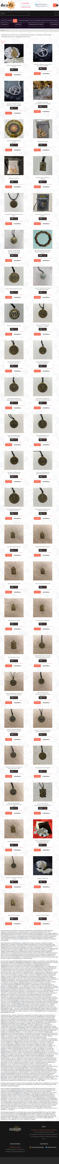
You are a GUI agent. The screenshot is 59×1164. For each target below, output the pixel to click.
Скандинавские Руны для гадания (10, 34)
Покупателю (15, 1144)
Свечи (31, 20)
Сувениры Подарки (40, 20)
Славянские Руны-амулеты (8, 36)
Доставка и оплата (15, 1147)
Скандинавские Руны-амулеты (27, 34)
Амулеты (55, 20)
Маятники (18, 24)
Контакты (44, 1144)
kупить (8, 74)
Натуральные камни (23, 20)
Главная (3, 30)
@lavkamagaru (52, 1147)
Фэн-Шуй (49, 20)
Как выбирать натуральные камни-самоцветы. (44, 1134)
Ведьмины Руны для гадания (22, 36)
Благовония (54, 24)
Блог (44, 1126)
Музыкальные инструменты (36, 24)
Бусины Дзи (4, 24)
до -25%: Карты (25, 3)
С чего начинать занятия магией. (44, 1132)
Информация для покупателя (15, 1149)
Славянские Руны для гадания (43, 34)
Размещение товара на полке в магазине (44, 1130)
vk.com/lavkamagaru (38, 1147)
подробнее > (17, 74)
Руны (15, 20)
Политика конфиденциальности (15, 1151)
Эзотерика (9, 20)
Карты (3, 20)
